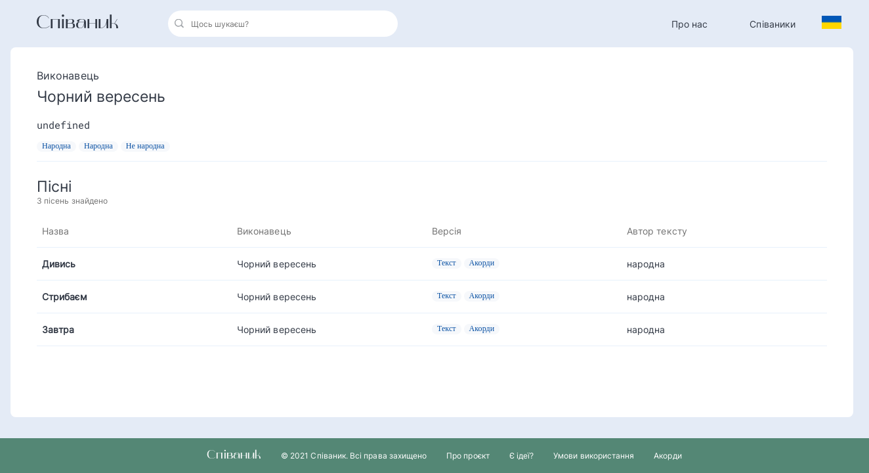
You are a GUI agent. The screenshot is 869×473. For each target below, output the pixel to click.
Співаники (772, 24)
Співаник (77, 23)
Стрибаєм (65, 296)
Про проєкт (468, 456)
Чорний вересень (276, 263)
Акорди (667, 456)
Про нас (689, 24)
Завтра (58, 329)
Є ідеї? (521, 456)
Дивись (58, 263)
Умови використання (593, 456)
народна (646, 263)
